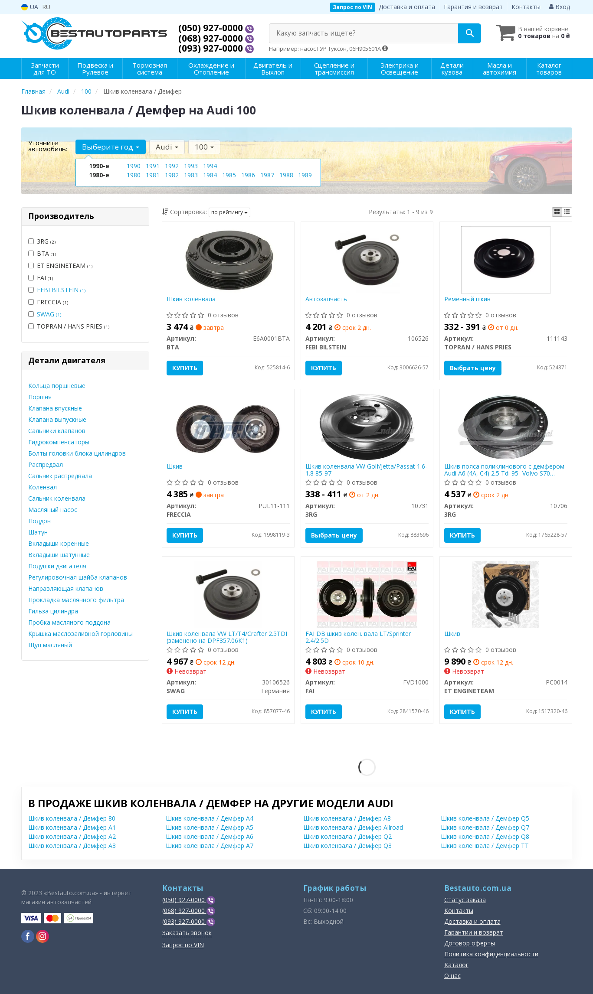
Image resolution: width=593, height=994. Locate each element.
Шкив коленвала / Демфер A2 (72, 836)
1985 (229, 175)
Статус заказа (465, 900)
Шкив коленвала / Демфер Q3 (347, 845)
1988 (286, 175)
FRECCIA (48, 302)
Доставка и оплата (407, 7)
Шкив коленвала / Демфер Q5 (485, 818)
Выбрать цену (473, 368)
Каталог (456, 965)
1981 (153, 175)
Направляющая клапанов (65, 588)
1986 (248, 175)
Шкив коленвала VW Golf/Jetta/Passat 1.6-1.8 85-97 (366, 469)
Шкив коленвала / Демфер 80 (71, 818)
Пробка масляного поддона (69, 622)
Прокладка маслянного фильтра (76, 600)
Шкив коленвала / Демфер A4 (209, 818)
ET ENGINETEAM (60, 265)
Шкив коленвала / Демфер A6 (209, 836)
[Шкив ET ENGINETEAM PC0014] (505, 594)
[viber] (27, 936)
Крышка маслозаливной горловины (80, 633)
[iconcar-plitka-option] (557, 212)
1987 (267, 175)
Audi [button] (167, 147)
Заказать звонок (187, 933)
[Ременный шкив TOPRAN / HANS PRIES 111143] (506, 259)
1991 (153, 166)
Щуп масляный (50, 645)
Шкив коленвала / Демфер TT (485, 845)
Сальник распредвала (60, 476)
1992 (172, 166)
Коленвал (42, 487)
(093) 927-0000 (211, 48)
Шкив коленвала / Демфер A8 (347, 818)
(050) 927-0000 (211, 28)
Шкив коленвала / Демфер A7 (209, 845)
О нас (452, 975)
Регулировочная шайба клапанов (77, 577)
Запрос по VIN (352, 7)
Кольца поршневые (56, 385)
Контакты (526, 7)
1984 (210, 175)
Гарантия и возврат (473, 7)
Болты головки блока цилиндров (77, 453)
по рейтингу (229, 212)
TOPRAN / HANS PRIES (68, 326)
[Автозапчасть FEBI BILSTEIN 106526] (366, 259)
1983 (191, 175)
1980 (134, 175)
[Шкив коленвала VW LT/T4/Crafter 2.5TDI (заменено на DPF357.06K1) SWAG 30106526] (228, 594)
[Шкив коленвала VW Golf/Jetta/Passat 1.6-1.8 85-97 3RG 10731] (367, 426)
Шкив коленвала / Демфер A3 (72, 845)
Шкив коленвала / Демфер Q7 (485, 827)
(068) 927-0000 (211, 38)
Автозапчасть (326, 299)
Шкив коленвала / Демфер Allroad (353, 827)
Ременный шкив (467, 299)
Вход (559, 7)
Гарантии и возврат (473, 932)
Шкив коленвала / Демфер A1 (72, 827)
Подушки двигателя (57, 566)
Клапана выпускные (57, 419)
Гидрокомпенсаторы (58, 442)
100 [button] (204, 147)
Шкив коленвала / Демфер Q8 (485, 836)
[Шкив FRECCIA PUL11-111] (228, 426)
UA (29, 7)
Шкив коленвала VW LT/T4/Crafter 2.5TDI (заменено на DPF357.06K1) (227, 637)
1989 (305, 175)
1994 (210, 166)
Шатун (38, 532)
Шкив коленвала (191, 299)
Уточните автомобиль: (47, 145)
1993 (191, 166)
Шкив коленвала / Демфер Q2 (347, 836)
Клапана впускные (55, 408)
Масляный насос (52, 509)
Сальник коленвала (56, 498)
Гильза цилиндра (53, 611)
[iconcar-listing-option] (567, 212)
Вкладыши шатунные (59, 555)
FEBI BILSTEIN (61, 290)
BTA (42, 253)
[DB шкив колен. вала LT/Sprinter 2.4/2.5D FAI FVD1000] (367, 594)
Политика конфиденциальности (491, 954)
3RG (42, 241)
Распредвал (45, 464)
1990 (134, 166)
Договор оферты (469, 943)
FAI (40, 278)
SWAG (49, 314)
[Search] (469, 33)
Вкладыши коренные (58, 543)
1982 (172, 175)
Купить (184, 368)
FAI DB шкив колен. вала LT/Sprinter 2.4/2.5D (358, 637)
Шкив (175, 466)
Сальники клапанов (56, 431)
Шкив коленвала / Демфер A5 (209, 827)
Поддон (39, 521)
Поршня (40, 397)
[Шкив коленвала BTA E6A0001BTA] (228, 259)
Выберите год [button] (110, 147)
